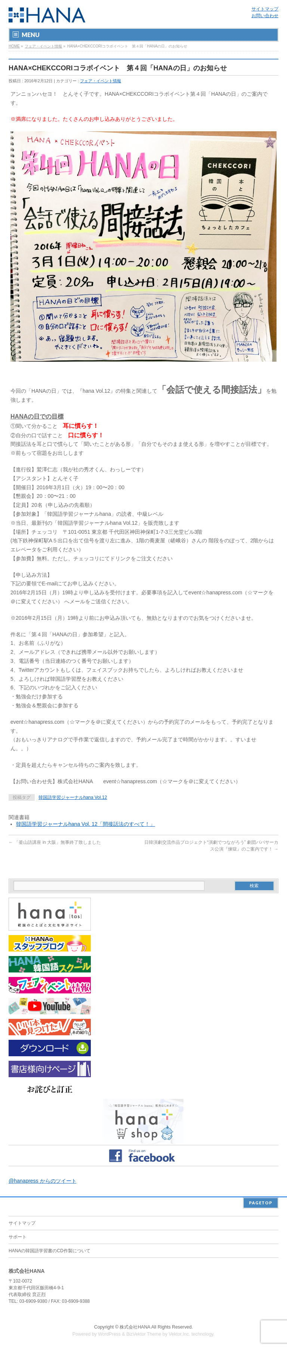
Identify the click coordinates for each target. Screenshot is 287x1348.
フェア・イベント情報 (43, 46)
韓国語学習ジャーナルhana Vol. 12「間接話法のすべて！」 (85, 824)
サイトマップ (264, 9)
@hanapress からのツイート (42, 1181)
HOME (14, 46)
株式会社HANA (135, 1326)
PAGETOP (260, 1202)
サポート (18, 1236)
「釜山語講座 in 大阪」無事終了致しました (55, 842)
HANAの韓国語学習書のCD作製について (49, 1250)
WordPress (109, 1333)
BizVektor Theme (143, 1333)
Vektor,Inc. (179, 1333)
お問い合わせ (264, 15)
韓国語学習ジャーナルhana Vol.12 (72, 797)
